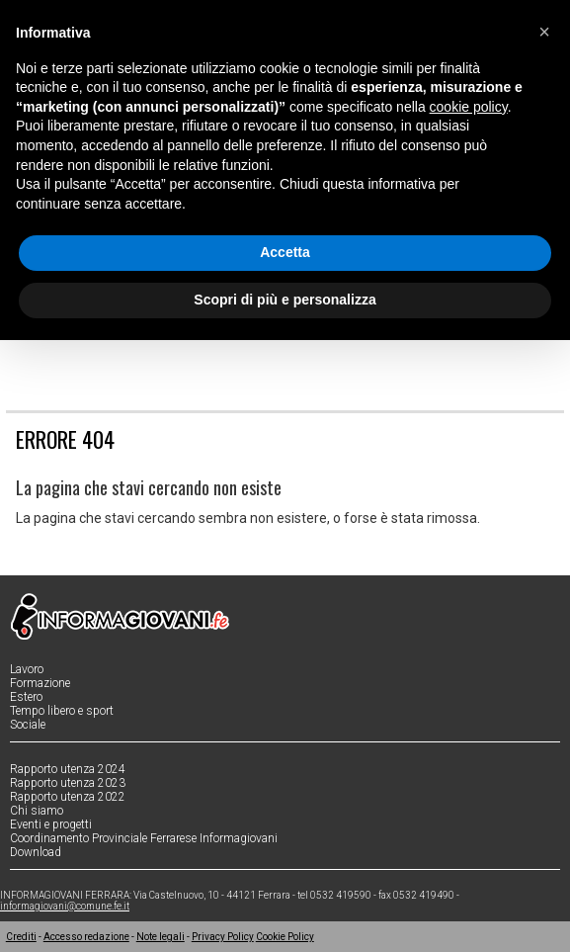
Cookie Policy (285, 936)
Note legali (160, 936)
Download (35, 852)
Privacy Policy (223, 936)
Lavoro (26, 669)
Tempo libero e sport (62, 711)
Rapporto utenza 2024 (67, 769)
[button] (544, 31)
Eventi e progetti (51, 824)
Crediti (21, 936)
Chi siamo (36, 811)
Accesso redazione (86, 936)
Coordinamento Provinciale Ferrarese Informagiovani (144, 838)
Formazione (40, 683)
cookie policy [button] (469, 107)
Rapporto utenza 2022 (67, 797)
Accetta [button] (285, 252)
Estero (26, 697)
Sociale (27, 725)
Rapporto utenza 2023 (67, 783)
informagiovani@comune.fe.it (64, 906)
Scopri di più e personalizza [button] (284, 299)
